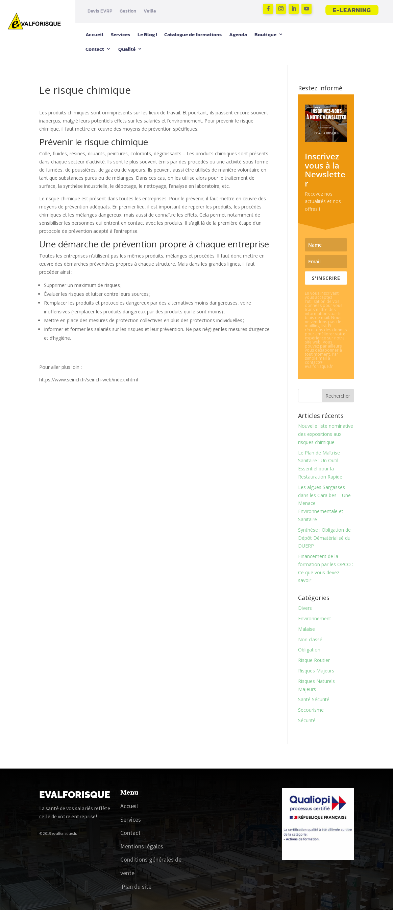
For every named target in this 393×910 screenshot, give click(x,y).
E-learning (352, 10)
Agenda (238, 34)
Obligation (309, 649)
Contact (94, 49)
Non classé (310, 639)
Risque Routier (314, 660)
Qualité (127, 49)
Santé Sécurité (313, 699)
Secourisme (311, 710)
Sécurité (307, 720)
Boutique (265, 34)
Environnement (314, 618)
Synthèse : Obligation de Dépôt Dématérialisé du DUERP (324, 538)
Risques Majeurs (316, 670)
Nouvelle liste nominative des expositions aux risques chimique (325, 434)
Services (120, 34)
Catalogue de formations (193, 34)
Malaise (306, 629)
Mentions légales (141, 846)
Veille (150, 11)
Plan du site (136, 886)
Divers (305, 608)
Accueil (94, 34)
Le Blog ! (147, 34)
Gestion (128, 11)
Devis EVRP (100, 11)
